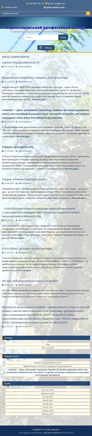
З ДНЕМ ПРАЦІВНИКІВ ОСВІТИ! (21, 62)
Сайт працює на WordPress (30, 433)
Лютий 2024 (48, 397)
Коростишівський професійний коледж (46, 27)
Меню (45, 47)
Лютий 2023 (48, 400)
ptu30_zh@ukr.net (56, 3)
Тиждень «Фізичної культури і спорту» (25, 179)
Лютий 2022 (48, 404)
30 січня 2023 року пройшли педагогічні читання (30, 280)
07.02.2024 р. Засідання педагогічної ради (27, 248)
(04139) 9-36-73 (36, 3)
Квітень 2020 (47, 414)
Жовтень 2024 (48, 390)
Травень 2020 (48, 410)
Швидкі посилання (10, 13)
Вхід (47, 344)
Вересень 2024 (47, 393)
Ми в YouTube (48, 348)
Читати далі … (40, 99)
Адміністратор (24, 66)
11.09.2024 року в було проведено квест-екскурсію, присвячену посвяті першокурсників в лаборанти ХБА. (41, 212)
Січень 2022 (48, 407)
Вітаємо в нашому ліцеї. (54, 7)
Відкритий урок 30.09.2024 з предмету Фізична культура (35, 77)
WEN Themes (68, 433)
